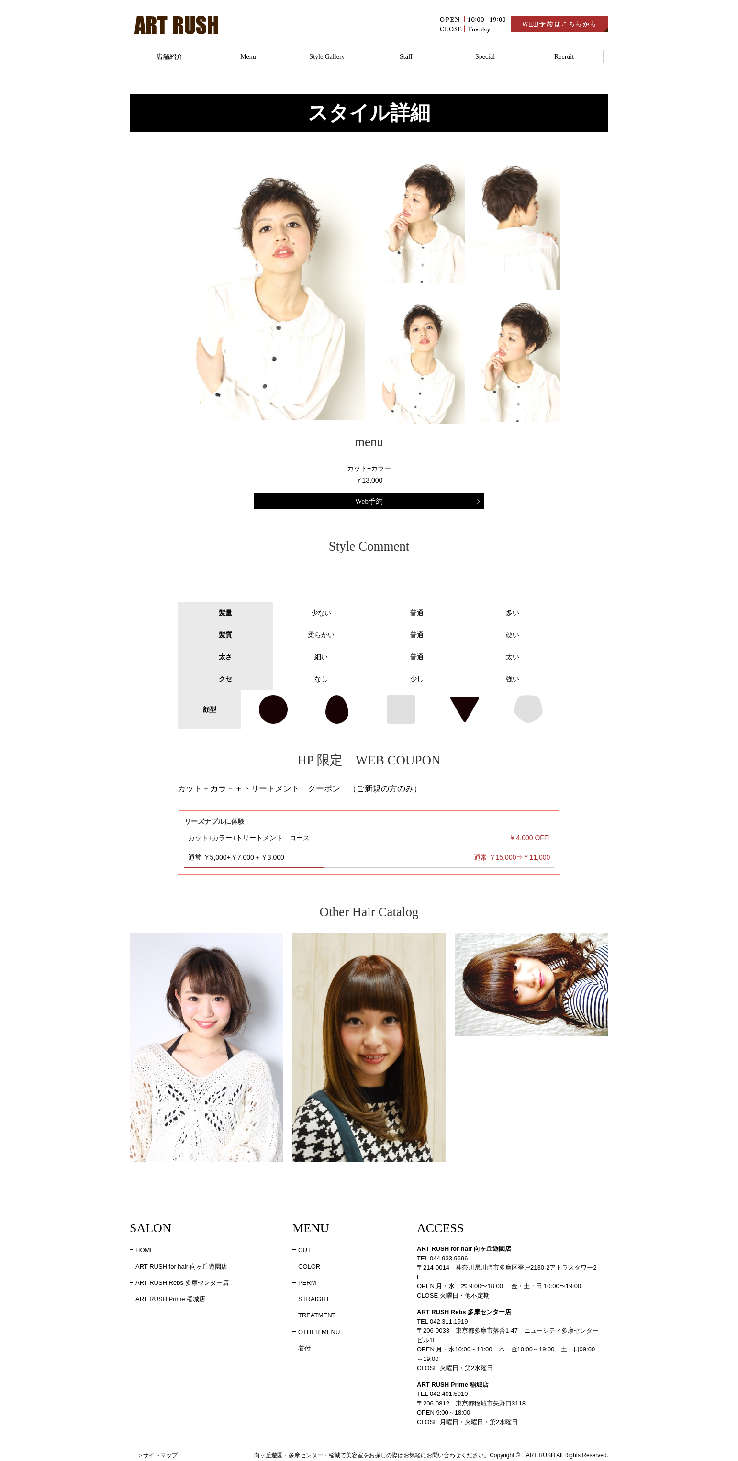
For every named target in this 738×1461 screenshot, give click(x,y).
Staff (406, 56)
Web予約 (368, 500)
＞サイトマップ (157, 1453)
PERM (307, 1280)
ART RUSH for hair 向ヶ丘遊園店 (181, 1264)
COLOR (309, 1264)
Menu (248, 56)
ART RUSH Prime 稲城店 (170, 1297)
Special (485, 56)
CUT (304, 1247)
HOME (144, 1247)
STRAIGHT (314, 1297)
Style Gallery (327, 56)
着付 (304, 1345)
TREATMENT (316, 1313)
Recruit (564, 56)
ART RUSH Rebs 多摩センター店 (182, 1280)
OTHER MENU (319, 1329)
